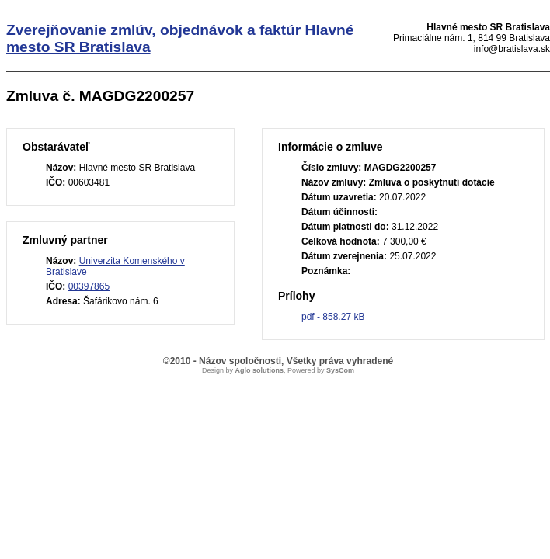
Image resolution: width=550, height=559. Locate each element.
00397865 (89, 286)
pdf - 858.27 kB (332, 316)
